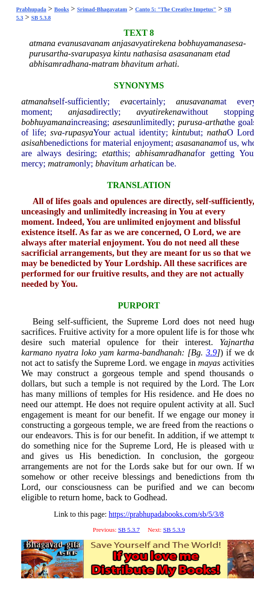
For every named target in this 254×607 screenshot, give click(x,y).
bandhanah (162, 352)
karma (128, 352)
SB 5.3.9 (174, 529)
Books (61, 9)
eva (126, 101)
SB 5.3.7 (129, 529)
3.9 (211, 352)
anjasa (80, 112)
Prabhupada (31, 9)
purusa (190, 122)
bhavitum (111, 163)
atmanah (36, 101)
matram (61, 163)
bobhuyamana (46, 122)
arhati (140, 163)
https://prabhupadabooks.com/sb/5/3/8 (166, 514)
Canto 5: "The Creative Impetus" (175, 9)
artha (214, 122)
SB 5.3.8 (41, 18)
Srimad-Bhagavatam (102, 9)
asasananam (197, 143)
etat (108, 153)
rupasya (79, 132)
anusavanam (198, 101)
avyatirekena (159, 112)
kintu (180, 132)
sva (56, 132)
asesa (122, 122)
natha (217, 132)
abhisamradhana (165, 153)
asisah (32, 143)
